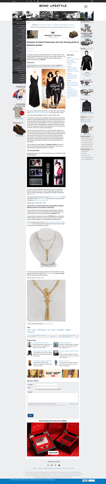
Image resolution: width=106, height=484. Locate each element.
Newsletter (22, 80)
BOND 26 (65, 25)
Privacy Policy (57, 468)
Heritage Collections (20, 46)
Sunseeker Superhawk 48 (65, 342)
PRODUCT (49, 25)
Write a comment (73, 51)
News (23, 62)
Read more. (72, 27)
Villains (23, 42)
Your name (30, 384)
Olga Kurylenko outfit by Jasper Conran (42, 361)
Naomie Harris (31, 332)
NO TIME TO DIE (21, 66)
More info (52, 479)
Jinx (49, 329)
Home (13, 1)
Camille (53, 329)
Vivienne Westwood (42, 329)
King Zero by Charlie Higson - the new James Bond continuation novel (72, 84)
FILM (39, 25)
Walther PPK (85, 151)
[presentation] (38, 410)
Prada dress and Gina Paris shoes (41, 342)
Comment (30, 392)
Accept (84, 480)
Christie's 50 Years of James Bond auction (40, 112)
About (34, 468)
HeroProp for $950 (42, 198)
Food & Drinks (21, 33)
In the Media (22, 78)
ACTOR (44, 25)
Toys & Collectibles (20, 56)
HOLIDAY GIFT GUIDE (20, 68)
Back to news (30, 51)
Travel (23, 35)
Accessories (22, 27)
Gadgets (23, 29)
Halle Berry (68, 329)
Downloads (22, 54)
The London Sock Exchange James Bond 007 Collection (38, 336)
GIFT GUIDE (71, 25)
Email (29, 387)
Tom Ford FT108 (86, 155)
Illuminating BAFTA (49, 273)
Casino (23, 38)
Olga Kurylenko (60, 329)
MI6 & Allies (22, 44)
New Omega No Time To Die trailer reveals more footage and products (67, 336)
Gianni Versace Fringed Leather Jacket (42, 351)
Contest (23, 74)
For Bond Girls (21, 40)
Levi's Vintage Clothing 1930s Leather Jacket (92, 157)
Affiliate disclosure (48, 468)
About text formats (73, 404)
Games (23, 52)
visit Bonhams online (48, 323)
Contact (23, 76)
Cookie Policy (65, 468)
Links (23, 82)
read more (61, 67)
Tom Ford (84, 153)
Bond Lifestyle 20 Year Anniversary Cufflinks (53, 421)
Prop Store (32, 194)
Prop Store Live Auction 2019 (41, 200)
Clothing (23, 25)
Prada (29, 329)
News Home (53, 336)
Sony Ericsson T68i (64, 361)
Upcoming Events (21, 70)
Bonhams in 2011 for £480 (55, 197)
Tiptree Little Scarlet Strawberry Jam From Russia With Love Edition (73, 69)
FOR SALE (22, 58)
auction (34, 329)
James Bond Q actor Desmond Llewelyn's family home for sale (72, 76)
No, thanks (91, 480)
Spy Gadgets (22, 50)
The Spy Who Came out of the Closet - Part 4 (92, 138)
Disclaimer (39, 468)
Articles (23, 64)
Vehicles (23, 31)
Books (23, 48)
